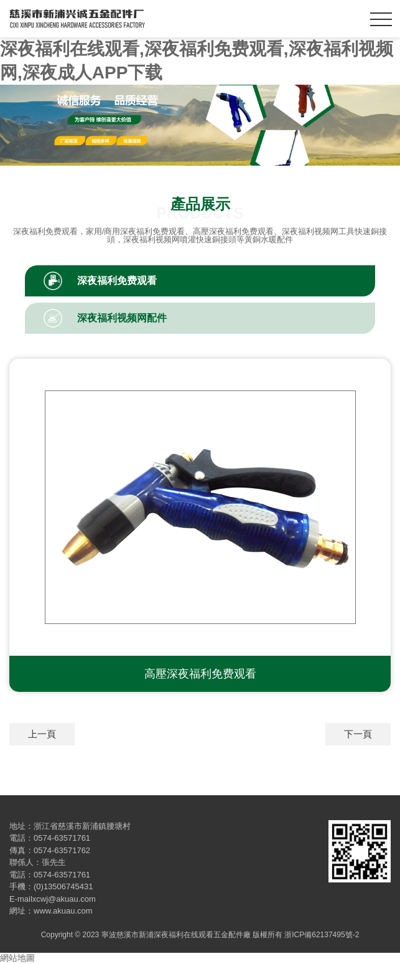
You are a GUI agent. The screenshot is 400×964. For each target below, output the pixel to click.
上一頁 (42, 734)
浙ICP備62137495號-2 (321, 934)
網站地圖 (17, 958)
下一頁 (358, 734)
